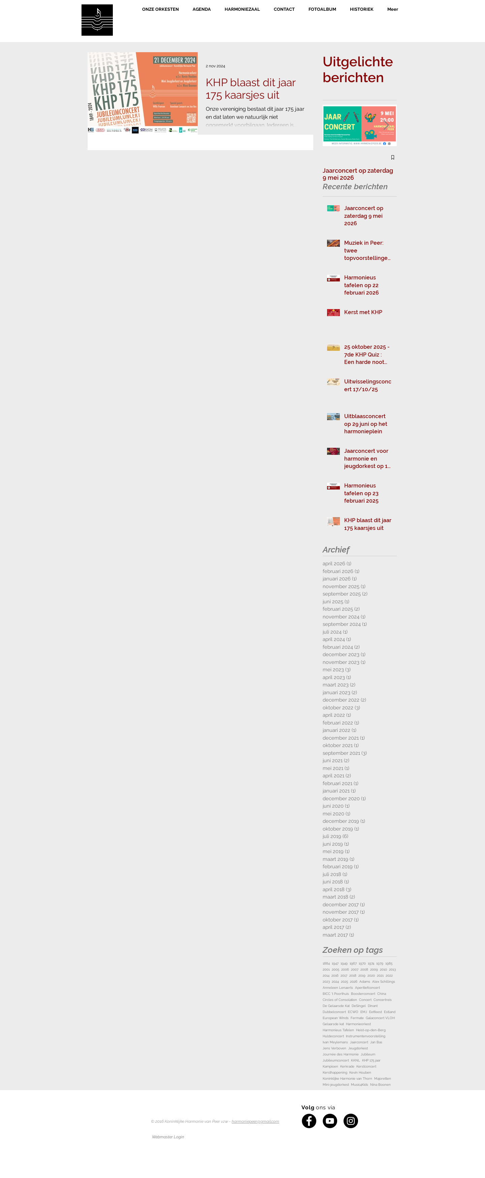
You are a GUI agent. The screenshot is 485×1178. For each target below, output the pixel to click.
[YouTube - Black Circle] (330, 1121)
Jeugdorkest (358, 1048)
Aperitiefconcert (367, 987)
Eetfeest (375, 1012)
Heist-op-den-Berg (371, 1030)
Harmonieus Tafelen (338, 1030)
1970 (362, 963)
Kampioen (330, 1066)
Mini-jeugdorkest (336, 1084)
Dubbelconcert (334, 1012)
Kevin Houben (360, 1072)
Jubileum (368, 1054)
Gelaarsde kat (333, 1024)
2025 (344, 981)
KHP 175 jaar (371, 1060)
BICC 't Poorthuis (336, 994)
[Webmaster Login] (168, 1137)
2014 (326, 975)
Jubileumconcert (336, 1060)
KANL (355, 1060)
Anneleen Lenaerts (338, 987)
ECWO (353, 1012)
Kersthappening (335, 1072)
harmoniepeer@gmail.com (255, 1121)
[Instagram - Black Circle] (351, 1121)
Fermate (357, 1018)
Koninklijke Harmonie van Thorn (347, 1078)
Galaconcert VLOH (380, 1018)
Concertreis (383, 1000)
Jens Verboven (334, 1048)
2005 (335, 969)
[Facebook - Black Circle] (309, 1121)
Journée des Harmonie (341, 1054)
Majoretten (382, 1078)
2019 (361, 975)
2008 (364, 969)
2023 (326, 981)
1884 (326, 963)
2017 (344, 975)
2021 (380, 975)
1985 (388, 963)
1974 (371, 963)
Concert (365, 1000)
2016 (334, 975)
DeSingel (359, 1006)
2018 (352, 975)
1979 (379, 963)
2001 (326, 969)
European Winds (336, 1018)
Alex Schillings (383, 981)
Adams (364, 981)
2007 (354, 969)
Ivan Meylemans (335, 1042)
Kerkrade (347, 1066)
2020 (371, 975)
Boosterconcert (363, 994)
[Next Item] (386, 125)
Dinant (373, 1006)
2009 (374, 969)
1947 (335, 963)
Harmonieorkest (358, 1024)
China (381, 994)
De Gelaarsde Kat (336, 1006)
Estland (389, 1012)
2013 (392, 969)
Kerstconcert (366, 1066)
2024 (335, 981)
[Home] (97, 20)
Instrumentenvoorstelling (365, 1036)
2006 (345, 969)
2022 (389, 975)
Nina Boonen (380, 1084)
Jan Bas (376, 1042)
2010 (383, 969)
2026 (353, 981)
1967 (353, 963)
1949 (344, 963)
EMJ (363, 1012)
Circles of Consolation (340, 1000)
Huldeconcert (333, 1036)
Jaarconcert (359, 1042)
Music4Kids (359, 1084)
